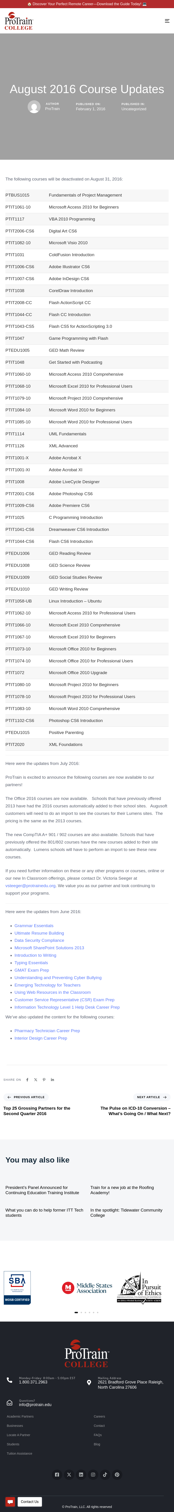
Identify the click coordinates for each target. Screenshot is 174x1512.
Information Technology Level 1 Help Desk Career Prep (67, 1007)
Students (13, 1444)
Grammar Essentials (33, 925)
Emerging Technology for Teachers (47, 985)
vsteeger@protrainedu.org (30, 885)
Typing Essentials (31, 962)
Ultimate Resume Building (39, 933)
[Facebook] (27, 1079)
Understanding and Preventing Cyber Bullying (58, 977)
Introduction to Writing (35, 955)
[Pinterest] (44, 1079)
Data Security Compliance (39, 940)
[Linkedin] (52, 1079)
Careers (99, 1416)
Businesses (15, 1426)
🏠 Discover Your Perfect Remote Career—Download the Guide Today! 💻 (87, 4)
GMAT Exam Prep (31, 970)
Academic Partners (20, 1416)
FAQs (98, 1435)
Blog (97, 1444)
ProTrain (52, 109)
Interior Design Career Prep (40, 1038)
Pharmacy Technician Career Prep (47, 1030)
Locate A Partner (18, 1435)
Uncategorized (133, 109)
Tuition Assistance (19, 1453)
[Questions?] (47, 1403)
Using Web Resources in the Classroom (52, 992)
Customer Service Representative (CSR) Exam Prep (64, 999)
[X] (35, 1079)
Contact (99, 1426)
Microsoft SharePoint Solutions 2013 (49, 947)
